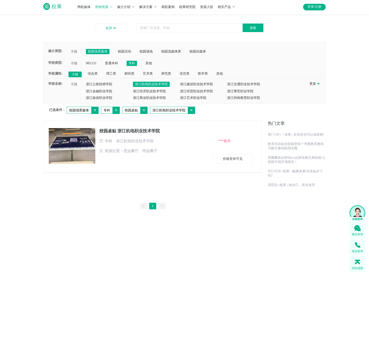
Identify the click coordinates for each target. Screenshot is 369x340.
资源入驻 (206, 7)
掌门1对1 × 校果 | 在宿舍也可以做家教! (296, 134)
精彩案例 (168, 7)
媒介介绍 (126, 7)
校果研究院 (187, 7)
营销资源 (104, 7)
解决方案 (148, 7)
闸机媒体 (84, 7)
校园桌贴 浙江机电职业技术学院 (129, 131)
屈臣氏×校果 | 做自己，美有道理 (291, 185)
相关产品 (226, 7)
